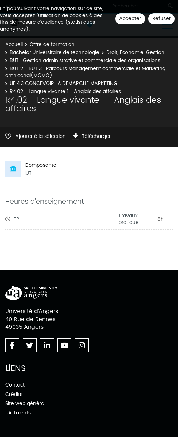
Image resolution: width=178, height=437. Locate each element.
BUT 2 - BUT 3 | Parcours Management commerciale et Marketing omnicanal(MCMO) (85, 72)
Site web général (25, 403)
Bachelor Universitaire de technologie (54, 52)
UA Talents (18, 412)
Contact (15, 385)
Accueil (14, 44)
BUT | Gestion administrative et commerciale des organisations (85, 60)
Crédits (13, 394)
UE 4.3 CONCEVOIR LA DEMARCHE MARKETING (63, 83)
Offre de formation (52, 44)
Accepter (130, 18)
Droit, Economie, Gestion (135, 52)
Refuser (161, 18)
